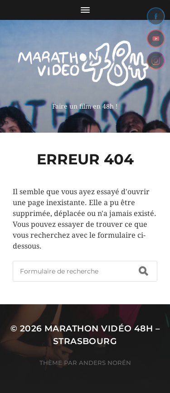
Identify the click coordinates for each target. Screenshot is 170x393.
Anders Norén (105, 362)
